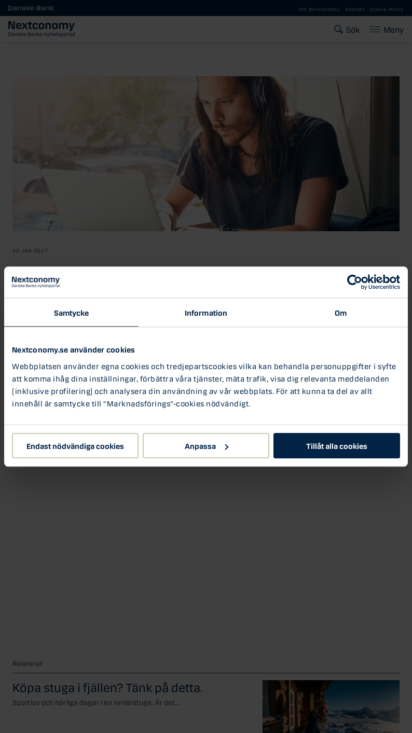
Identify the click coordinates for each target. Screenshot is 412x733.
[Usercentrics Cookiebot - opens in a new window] (354, 282)
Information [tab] (206, 312)
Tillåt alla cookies (336, 445)
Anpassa (206, 445)
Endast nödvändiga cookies (75, 445)
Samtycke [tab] (71, 312)
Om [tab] (341, 312)
